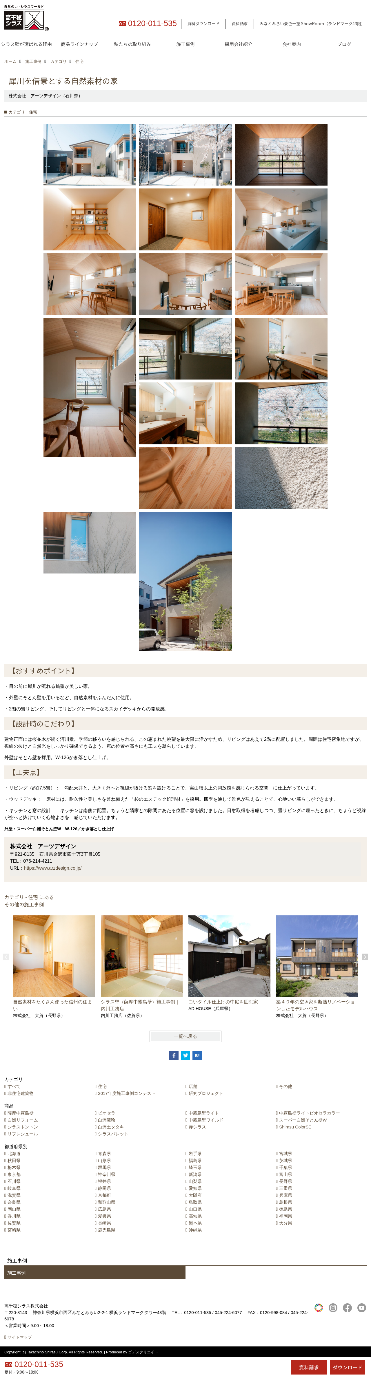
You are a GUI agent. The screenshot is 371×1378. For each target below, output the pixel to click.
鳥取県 (195, 1202)
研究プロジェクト (206, 1093)
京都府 (104, 1195)
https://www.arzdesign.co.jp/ (52, 868)
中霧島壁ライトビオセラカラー (309, 1113)
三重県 (285, 1188)
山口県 (195, 1209)
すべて (14, 1086)
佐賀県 (14, 1223)
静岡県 (104, 1188)
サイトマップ (20, 1337)
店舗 (193, 1086)
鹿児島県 (106, 1229)
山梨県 (195, 1181)
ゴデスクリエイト (143, 1352)
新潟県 (195, 1174)
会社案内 (291, 44)
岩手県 (195, 1153)
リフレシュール (23, 1133)
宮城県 (285, 1153)
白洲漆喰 (106, 1119)
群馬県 (104, 1167)
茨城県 (285, 1160)
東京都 (14, 1174)
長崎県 (104, 1223)
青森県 (104, 1153)
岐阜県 (14, 1188)
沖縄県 (195, 1229)
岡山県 (14, 1209)
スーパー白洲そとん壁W (303, 1119)
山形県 (104, 1160)
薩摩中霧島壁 (21, 1113)
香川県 (14, 1216)
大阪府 (195, 1195)
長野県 (285, 1181)
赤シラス (197, 1126)
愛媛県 (104, 1216)
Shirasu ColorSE (295, 1126)
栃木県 (14, 1167)
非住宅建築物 (21, 1093)
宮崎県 (14, 1229)
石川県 (14, 1181)
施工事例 (185, 44)
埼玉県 (195, 1167)
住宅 (102, 1086)
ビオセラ (106, 1113)
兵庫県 (285, 1195)
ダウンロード (347, 1367)
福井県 (104, 1181)
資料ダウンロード (203, 23)
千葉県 (285, 1167)
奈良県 (14, 1202)
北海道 (14, 1153)
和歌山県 (106, 1202)
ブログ (344, 44)
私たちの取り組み (132, 44)
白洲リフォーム (23, 1119)
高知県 (195, 1216)
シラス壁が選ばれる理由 (26, 44)
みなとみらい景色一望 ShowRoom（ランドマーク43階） (312, 23)
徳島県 (285, 1209)
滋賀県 (14, 1195)
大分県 (285, 1223)
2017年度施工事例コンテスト (126, 1093)
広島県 (104, 1209)
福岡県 (285, 1216)
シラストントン (23, 1126)
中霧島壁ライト (204, 1113)
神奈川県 (106, 1174)
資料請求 (240, 23)
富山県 (285, 1174)
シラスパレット (113, 1133)
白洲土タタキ (111, 1126)
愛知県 (195, 1188)
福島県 (195, 1160)
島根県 (285, 1202)
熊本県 (195, 1223)
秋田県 (14, 1160)
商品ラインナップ (79, 44)
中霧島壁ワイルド (206, 1119)
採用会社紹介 (238, 44)
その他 (285, 1086)
